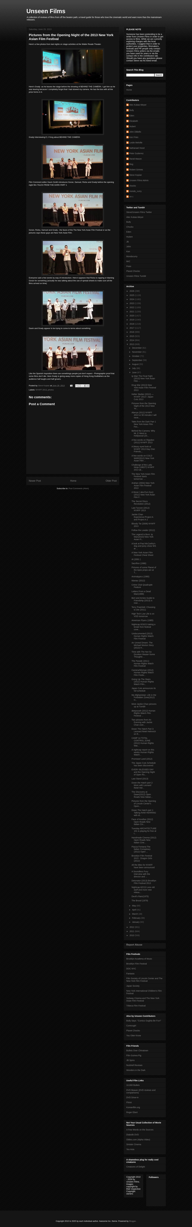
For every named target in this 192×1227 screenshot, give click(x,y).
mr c (131, 196)
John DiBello (135, 132)
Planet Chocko (133, 271)
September (137, 360)
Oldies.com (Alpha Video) (138, 1139)
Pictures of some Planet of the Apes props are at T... (144, 570)
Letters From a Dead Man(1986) (141, 592)
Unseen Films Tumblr (136, 276)
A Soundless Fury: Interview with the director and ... (141, 874)
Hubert (132, 126)
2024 (132, 299)
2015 (132, 336)
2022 (132, 307)
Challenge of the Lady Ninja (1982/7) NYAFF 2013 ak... (143, 467)
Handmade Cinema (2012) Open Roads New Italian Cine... (144, 840)
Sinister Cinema (133, 1144)
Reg (131, 164)
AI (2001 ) (136, 559)
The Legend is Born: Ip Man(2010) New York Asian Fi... (142, 537)
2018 (132, 324)
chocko (132, 186)
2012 (132, 927)
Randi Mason (135, 159)
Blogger (132, 1221)
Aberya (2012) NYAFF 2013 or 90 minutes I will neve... (144, 415)
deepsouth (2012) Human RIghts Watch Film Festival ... (143, 713)
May (134, 905)
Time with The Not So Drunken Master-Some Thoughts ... (143, 654)
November (137, 352)
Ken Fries (133, 137)
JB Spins (130, 1060)
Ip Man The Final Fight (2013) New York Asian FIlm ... (143, 378)
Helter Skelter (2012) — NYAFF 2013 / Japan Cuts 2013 (143, 397)
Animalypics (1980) (140, 576)
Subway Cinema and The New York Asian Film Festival (142, 999)
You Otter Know (133, 1035)
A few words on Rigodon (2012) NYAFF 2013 (143, 441)
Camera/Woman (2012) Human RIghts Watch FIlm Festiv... (143, 672)
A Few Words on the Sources (139, 1129)
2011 (132, 931)
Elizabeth (133, 121)
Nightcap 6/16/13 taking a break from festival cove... (143, 627)
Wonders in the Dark (135, 1070)
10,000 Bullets (133, 1085)
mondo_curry (135, 191)
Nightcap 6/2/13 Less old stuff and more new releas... (143, 890)
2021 (132, 311)
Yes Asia (130, 1149)
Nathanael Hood (136, 148)
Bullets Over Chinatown (137, 1050)
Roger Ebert (132, 1112)
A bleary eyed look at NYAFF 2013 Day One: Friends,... (143, 449)
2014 (132, 340)
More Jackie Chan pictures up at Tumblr (144, 705)
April (134, 910)
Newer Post (35, 481)
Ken (128, 251)
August (135, 364)
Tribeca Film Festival (136, 1005)
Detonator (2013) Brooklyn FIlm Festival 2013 (144, 881)
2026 (132, 291)
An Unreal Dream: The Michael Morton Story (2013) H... (143, 645)
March (135, 914)
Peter (128, 266)
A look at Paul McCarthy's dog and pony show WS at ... (144, 546)
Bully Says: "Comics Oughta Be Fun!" (143, 1020)
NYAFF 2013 (41, 390)
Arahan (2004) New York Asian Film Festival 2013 (143, 485)
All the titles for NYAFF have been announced (143, 866)
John (128, 246)
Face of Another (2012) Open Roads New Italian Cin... (142, 822)
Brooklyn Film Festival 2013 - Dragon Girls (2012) (142, 858)
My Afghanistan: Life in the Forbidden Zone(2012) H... (144, 697)
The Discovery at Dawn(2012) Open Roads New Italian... (142, 794)
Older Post (111, 481)
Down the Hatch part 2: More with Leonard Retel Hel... (142, 785)
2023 (132, 303)
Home (73, 481)
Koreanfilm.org (133, 1107)
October (136, 356)
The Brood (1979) (140, 900)
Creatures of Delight (135, 1167)
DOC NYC (131, 968)
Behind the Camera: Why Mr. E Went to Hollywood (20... (143, 433)
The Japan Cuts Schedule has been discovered (144, 764)
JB (127, 242)
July (134, 368)
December (137, 348)
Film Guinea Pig (133, 1055)
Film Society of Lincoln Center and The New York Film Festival (144, 979)
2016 (132, 332)
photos (51, 390)
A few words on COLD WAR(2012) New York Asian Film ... (143, 458)
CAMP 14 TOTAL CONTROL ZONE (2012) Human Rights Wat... (143, 742)
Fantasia (130, 973)
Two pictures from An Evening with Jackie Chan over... (142, 722)
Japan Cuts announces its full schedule (144, 689)
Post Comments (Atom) (79, 488)
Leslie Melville (135, 142)
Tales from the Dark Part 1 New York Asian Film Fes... (144, 424)
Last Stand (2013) (140, 778)
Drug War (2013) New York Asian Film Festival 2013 (144, 387)
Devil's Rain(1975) (140, 896)
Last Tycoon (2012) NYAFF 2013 (141, 509)
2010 (132, 935)
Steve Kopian (135, 175)
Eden (131, 115)
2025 (132, 295)
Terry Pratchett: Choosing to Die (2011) (143, 608)
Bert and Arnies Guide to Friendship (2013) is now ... (143, 600)
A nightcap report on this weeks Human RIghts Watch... (143, 752)
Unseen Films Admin (138, 180)
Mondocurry (131, 256)
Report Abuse (134, 944)
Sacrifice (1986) (139, 563)
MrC (128, 261)
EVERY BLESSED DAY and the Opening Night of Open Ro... (143, 772)
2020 (132, 315)
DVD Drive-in (132, 1097)
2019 (132, 319)
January (136, 922)
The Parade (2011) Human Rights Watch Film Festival (143, 663)
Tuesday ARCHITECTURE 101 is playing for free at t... (144, 831)
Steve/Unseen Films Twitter (139, 212)
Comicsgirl (131, 1025)
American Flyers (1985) (142, 620)
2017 (132, 328)
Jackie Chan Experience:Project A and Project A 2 (142, 517)
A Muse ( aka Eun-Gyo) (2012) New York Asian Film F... (143, 494)
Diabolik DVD (132, 1134)
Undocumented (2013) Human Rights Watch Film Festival (143, 636)
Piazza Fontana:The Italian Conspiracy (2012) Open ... (141, 849)
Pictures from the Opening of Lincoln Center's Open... (144, 803)
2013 (132, 344)
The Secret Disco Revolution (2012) (141, 502)
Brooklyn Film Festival (136, 963)
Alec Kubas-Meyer (137, 105)
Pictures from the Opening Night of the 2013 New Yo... (144, 406)
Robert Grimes (136, 169)
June (134, 372)
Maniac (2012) (138, 580)
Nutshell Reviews (134, 1065)
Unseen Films (45, 11)
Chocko (129, 227)
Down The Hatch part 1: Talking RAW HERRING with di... (144, 812)
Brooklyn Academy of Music (139, 959)
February (136, 918)
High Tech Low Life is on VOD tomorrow (143, 615)
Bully (131, 110)
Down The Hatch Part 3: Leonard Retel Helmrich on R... (144, 731)
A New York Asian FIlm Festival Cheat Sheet (142, 553)
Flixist (129, 1102)
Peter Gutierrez (136, 153)
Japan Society (133, 986)
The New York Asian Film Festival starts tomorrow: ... (143, 476)
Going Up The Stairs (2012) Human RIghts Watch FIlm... (143, 682)
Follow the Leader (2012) (143, 530)
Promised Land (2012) (142, 759)
